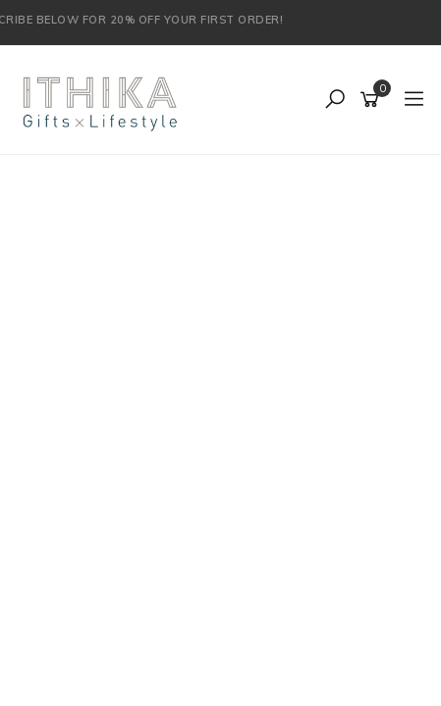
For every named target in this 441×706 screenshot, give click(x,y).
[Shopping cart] (373, 100)
